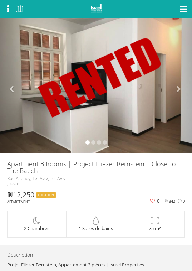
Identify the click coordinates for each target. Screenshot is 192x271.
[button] (14, 85)
